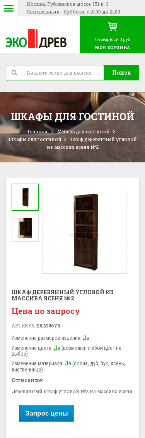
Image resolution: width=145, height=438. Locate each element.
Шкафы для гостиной (35, 139)
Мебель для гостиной (83, 131)
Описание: (27, 380)
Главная (37, 131)
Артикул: (23, 325)
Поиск (121, 72)
